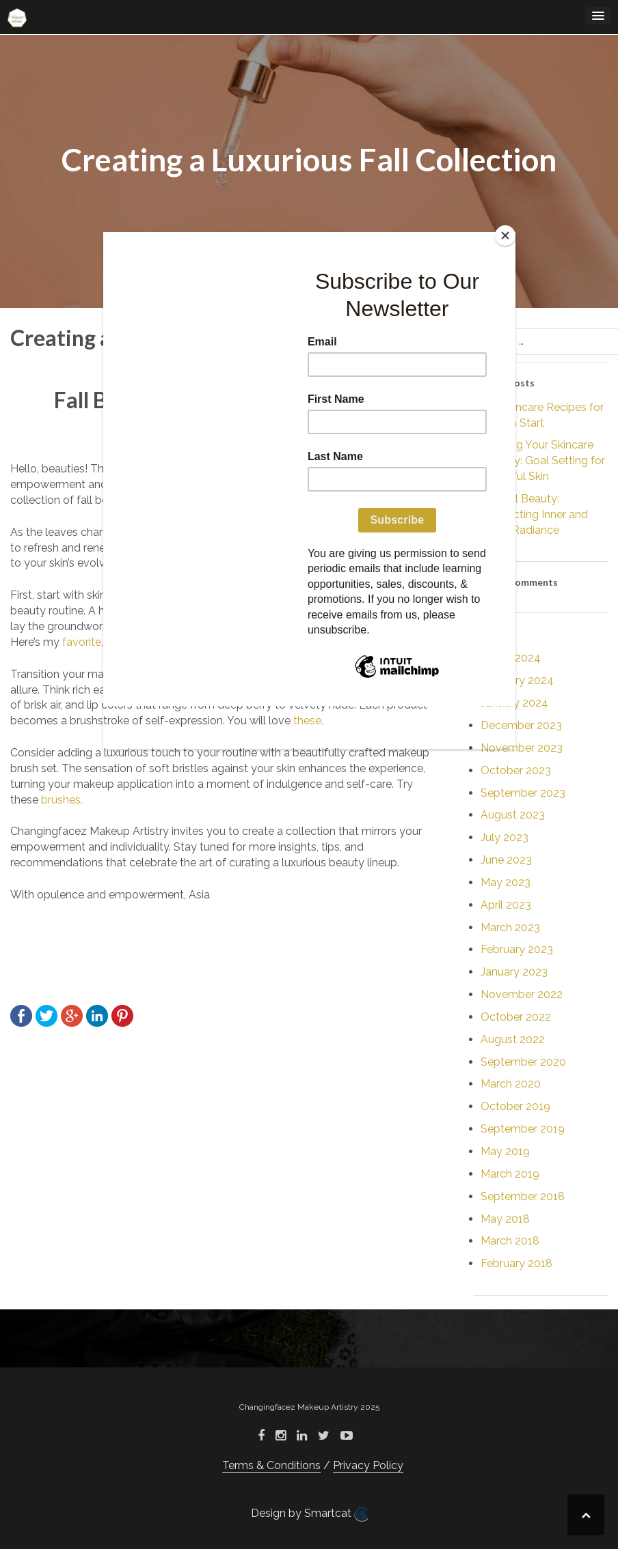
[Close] (505, 235)
